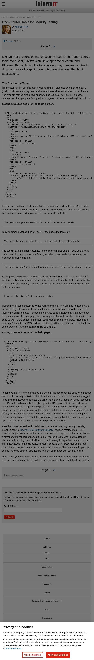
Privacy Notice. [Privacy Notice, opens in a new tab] (14, 648)
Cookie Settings (32, 655)
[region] (47, 641)
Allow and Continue (58, 655)
